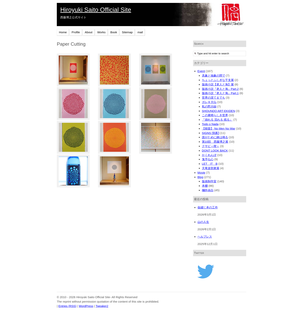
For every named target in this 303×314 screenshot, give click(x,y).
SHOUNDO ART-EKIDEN (218, 111)
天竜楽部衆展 (210, 168)
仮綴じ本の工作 (207, 207)
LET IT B (210, 163)
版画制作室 (209, 181)
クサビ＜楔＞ (210, 146)
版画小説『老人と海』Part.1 (220, 93)
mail (140, 32)
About (89, 32)
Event (201, 71)
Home (63, 32)
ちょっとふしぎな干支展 (218, 80)
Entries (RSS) (67, 306)
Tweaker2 (101, 306)
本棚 (205, 185)
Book (113, 32)
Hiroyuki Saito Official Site (95, 9)
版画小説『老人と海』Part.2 (220, 88)
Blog (200, 177)
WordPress (86, 306)
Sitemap (127, 32)
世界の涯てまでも (213, 97)
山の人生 (203, 222)
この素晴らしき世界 (215, 115)
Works (101, 32)
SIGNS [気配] (210, 133)
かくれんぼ (209, 155)
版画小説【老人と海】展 (218, 84)
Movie (201, 172)
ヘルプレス (204, 236)
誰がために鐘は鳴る (215, 137)
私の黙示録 (209, 106)
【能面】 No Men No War (218, 128)
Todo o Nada (210, 124)
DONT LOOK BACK (215, 150)
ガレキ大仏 (209, 102)
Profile (76, 32)
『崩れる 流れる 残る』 (217, 119)
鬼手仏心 (208, 159)
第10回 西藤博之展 (215, 141)
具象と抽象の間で (213, 75)
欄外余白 (208, 190)
